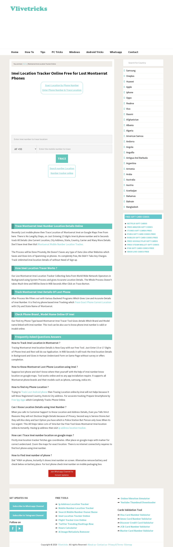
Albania (129, 125)
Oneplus (129, 76)
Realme (129, 103)
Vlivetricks (28, 8)
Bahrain (129, 201)
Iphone (128, 92)
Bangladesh (131, 206)
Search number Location (62, 168)
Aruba (128, 174)
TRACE (62, 158)
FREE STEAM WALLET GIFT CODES (143, 244)
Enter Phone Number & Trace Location (61, 90)
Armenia (129, 168)
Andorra (129, 141)
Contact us (102, 544)
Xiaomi (128, 114)
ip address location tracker (72, 427)
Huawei (129, 81)
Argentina (130, 163)
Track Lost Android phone (34, 391)
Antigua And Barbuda (136, 157)
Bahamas (130, 196)
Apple (128, 86)
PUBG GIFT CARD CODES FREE (141, 234)
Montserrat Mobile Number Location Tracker (60, 244)
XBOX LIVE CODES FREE (138, 251)
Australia (129, 179)
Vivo (127, 108)
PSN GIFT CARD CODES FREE (140, 248)
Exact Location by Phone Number (62, 85)
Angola (128, 147)
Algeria (128, 130)
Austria (128, 185)
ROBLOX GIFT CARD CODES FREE (142, 237)
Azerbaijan (130, 190)
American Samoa (133, 136)
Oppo (128, 97)
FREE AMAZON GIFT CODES (140, 227)
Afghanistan (131, 119)
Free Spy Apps (18, 399)
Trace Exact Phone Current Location (93, 302)
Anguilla (129, 152)
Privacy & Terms (115, 544)
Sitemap (128, 544)
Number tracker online (62, 173)
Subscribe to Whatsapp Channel (28, 506)
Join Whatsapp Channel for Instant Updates (62, 473)
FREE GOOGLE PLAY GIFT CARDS (142, 241)
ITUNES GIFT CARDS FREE (139, 230)
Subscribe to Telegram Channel (28, 515)
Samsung (130, 70)
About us (92, 544)
